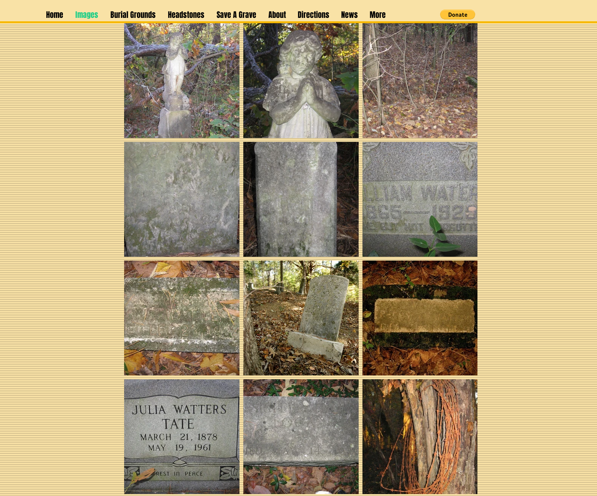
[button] (349, 14)
